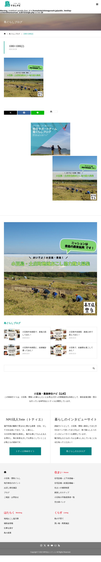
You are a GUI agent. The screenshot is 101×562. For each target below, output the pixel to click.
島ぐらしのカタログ (75, 451)
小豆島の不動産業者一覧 (64, 497)
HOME (5, 472)
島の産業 (7, 533)
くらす (61, 512)
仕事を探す (8, 528)
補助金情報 (8, 523)
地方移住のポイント (12, 483)
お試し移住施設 (10, 488)
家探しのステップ (61, 492)
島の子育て (59, 518)
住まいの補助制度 (61, 488)
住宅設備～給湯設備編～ (64, 483)
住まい (61, 472)
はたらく (13, 512)
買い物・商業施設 (61, 523)
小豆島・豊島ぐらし (12, 478)
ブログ (6, 492)
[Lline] (37, 113)
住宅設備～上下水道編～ (64, 478)
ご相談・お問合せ (11, 497)
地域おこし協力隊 (11, 518)
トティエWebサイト (25, 451)
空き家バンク (59, 502)
